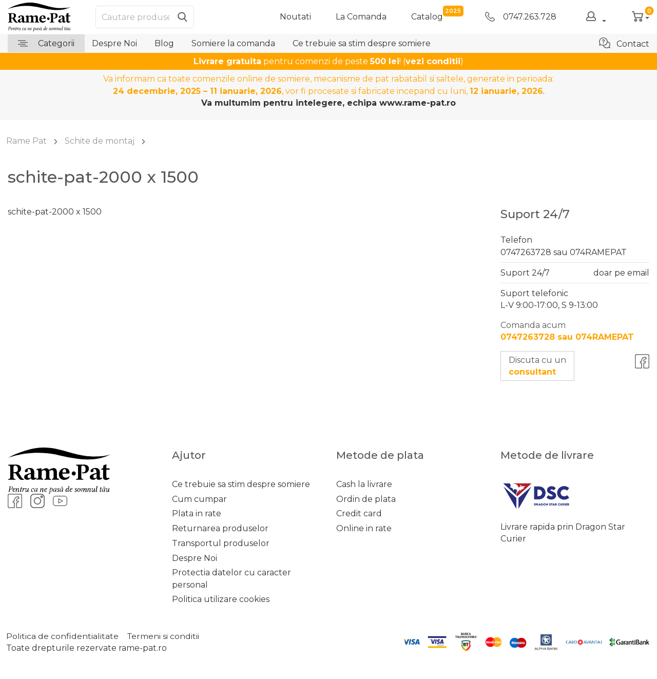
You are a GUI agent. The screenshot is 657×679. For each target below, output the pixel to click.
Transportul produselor (220, 543)
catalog (427, 16)
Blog (164, 43)
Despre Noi (114, 43)
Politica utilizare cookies (220, 599)
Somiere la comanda (233, 43)
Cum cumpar (199, 499)
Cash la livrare (364, 484)
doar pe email (621, 273)
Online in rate (364, 528)
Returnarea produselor (220, 528)
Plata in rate (196, 513)
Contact (624, 43)
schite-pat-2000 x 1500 (55, 212)
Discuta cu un (537, 366)
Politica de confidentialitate (62, 636)
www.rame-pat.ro (417, 103)
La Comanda (361, 17)
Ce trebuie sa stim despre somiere (362, 43)
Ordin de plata (366, 499)
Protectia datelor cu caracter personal (231, 578)
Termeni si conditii (163, 636)
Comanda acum (567, 331)
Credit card (359, 513)
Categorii (46, 43)
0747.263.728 (520, 17)
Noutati (295, 17)
